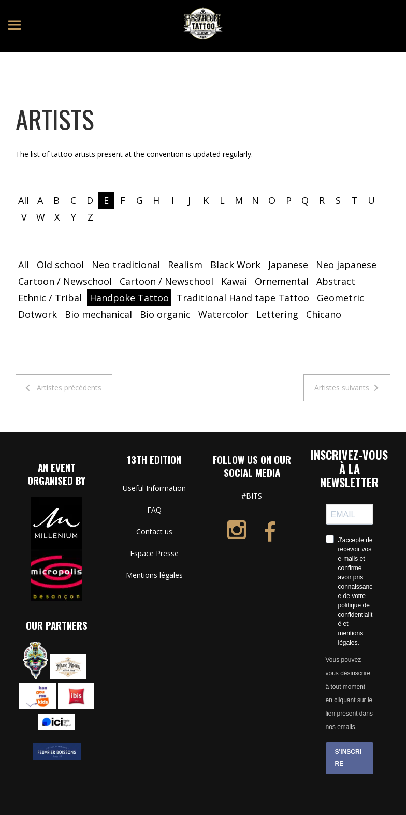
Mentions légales (154, 575)
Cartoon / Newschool (65, 281)
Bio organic (165, 314)
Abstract (335, 281)
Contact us (154, 531)
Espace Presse (154, 553)
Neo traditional (126, 264)
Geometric (340, 298)
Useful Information (154, 488)
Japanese (288, 264)
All (23, 200)
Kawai (234, 281)
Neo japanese (346, 264)
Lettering (277, 314)
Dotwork (37, 314)
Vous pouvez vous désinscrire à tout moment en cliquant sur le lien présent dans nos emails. (349, 693)
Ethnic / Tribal (50, 298)
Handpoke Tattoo (129, 298)
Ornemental (282, 281)
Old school (60, 264)
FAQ (154, 510)
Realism (185, 264)
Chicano (323, 314)
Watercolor (223, 314)
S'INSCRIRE (348, 757)
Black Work (235, 264)
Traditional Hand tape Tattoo (243, 298)
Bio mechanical (98, 314)
